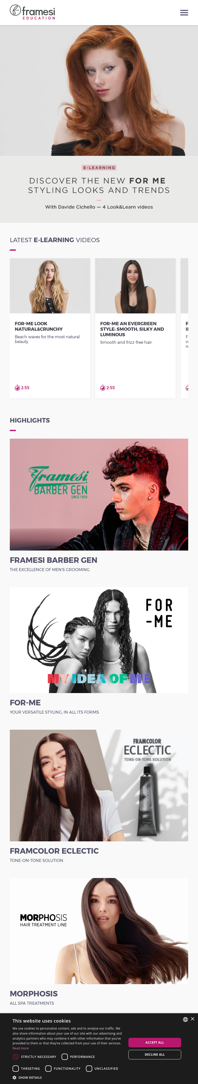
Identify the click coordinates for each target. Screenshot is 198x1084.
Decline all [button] (155, 1054)
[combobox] (185, 1019)
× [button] (192, 1019)
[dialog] (99, 1048)
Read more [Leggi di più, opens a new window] (21, 1048)
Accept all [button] (154, 1042)
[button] (68, 1077)
